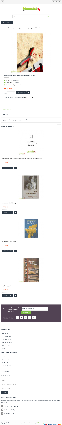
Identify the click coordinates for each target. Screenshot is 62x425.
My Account (5, 353)
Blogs (3, 344)
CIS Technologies (40, 419)
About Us (4, 329)
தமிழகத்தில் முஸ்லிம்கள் (9, 241)
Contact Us (5, 368)
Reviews (5, 115)
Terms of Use (6, 332)
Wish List (4, 359)
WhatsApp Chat (9, 410)
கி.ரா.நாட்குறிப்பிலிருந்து (9, 203)
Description (7, 109)
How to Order (6, 362)
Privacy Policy (6, 335)
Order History (6, 356)
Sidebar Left (7, 22)
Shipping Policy (6, 338)
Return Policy (6, 341)
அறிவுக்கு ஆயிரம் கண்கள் (9, 286)
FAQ (3, 365)
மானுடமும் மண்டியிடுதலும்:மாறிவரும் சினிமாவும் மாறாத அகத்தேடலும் (22, 158)
